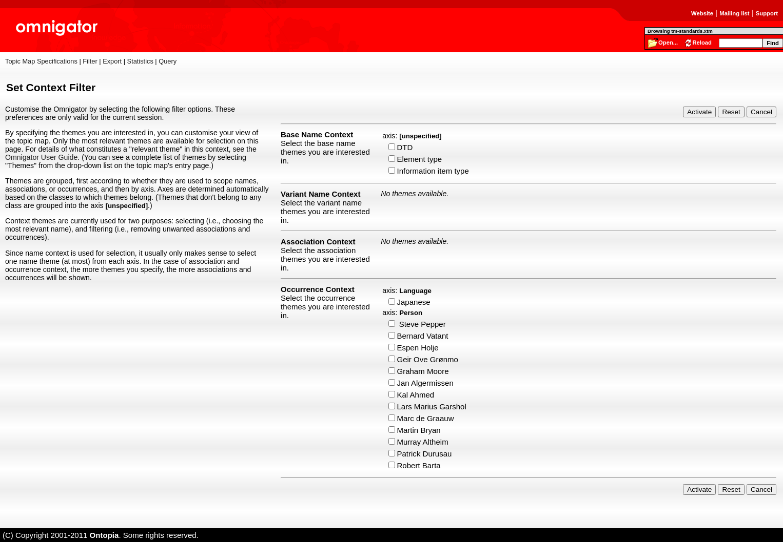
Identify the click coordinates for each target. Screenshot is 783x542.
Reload (702, 42)
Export (112, 61)
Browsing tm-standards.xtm (680, 31)
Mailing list (734, 13)
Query (168, 61)
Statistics (140, 61)
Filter (90, 61)
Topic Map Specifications (41, 61)
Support (767, 13)
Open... (668, 42)
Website (702, 13)
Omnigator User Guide (41, 157)
